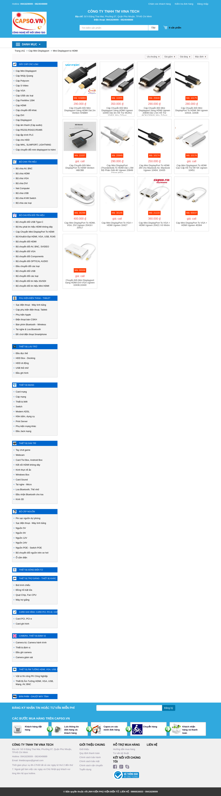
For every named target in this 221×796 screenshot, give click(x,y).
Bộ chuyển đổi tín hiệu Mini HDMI (32, 286)
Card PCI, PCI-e (24, 618)
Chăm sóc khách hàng (159, 4)
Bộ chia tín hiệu (28, 162)
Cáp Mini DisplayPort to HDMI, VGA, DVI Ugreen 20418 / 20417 (79, 225)
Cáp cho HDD (23, 140)
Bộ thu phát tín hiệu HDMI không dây (34, 226)
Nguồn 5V (21, 528)
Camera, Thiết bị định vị (32, 636)
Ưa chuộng (152, 57)
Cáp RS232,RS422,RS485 (29, 130)
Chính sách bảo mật (89, 761)
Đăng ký (168, 708)
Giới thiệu (84, 749)
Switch (19, 406)
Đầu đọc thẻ (22, 353)
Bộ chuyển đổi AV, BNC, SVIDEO (32, 246)
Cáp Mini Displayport (38, 50)
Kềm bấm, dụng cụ (25, 416)
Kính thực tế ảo (23, 469)
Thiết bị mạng (26, 385)
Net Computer (23, 188)
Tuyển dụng (85, 769)
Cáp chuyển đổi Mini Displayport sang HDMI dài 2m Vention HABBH (80, 110)
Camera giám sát (24, 657)
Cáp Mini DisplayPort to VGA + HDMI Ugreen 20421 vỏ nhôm (154, 224)
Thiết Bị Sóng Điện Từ (31, 570)
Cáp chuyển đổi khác (26, 110)
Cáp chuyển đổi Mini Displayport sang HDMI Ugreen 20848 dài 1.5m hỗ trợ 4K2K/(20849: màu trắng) (154, 111)
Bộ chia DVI (22, 183)
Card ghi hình (22, 623)
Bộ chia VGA (22, 178)
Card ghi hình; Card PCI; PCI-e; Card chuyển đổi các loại (38, 612)
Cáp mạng (21, 396)
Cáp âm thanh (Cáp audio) (29, 125)
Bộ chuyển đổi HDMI (26, 241)
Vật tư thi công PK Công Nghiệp (32, 676)
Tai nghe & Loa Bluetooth (28, 329)
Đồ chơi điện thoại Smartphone (31, 334)
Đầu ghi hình (22, 373)
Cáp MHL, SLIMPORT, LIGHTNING (33, 144)
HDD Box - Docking (25, 358)
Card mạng (21, 391)
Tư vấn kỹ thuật (121, 753)
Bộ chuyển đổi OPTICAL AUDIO (32, 261)
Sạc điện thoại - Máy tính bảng (31, 305)
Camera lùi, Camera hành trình (31, 642)
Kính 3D (20, 499)
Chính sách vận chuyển (91, 765)
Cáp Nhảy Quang (24, 75)
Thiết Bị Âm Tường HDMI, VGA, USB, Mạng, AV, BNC (35, 683)
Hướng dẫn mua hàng (124, 749)
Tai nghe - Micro (24, 484)
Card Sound (22, 479)
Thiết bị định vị (23, 647)
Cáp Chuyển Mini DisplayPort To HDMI (35, 231)
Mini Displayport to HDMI (65, 50)
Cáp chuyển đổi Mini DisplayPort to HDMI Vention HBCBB (79, 168)
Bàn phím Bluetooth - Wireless (31, 324)
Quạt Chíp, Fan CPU (26, 595)
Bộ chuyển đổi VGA (26, 251)
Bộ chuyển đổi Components (30, 256)
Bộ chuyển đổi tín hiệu (32, 215)
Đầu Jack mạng (23, 431)
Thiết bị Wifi (21, 401)
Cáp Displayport (24, 120)
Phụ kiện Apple (23, 314)
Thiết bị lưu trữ (28, 346)
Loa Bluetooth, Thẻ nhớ (27, 489)
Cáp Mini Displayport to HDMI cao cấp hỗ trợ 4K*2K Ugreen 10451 (191, 168)
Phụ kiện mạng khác (26, 426)
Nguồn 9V (21, 533)
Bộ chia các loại (24, 203)
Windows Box (22, 474)
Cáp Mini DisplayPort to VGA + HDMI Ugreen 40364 (191, 224)
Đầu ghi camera (24, 652)
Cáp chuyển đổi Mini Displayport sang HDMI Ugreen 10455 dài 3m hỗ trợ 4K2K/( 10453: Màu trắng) (117, 111)
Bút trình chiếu (23, 585)
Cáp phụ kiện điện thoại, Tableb (31, 309)
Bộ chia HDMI (23, 173)
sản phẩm (174, 27)
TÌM (153, 27)
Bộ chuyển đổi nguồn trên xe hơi (32, 552)
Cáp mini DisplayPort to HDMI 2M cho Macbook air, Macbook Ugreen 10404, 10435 (154, 168)
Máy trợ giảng (22, 599)
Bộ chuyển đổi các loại (27, 276)
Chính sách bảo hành (90, 757)
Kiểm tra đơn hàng (184, 4)
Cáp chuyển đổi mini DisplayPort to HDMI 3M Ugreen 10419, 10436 (191, 110)
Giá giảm (168, 57)
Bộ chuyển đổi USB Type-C (29, 222)
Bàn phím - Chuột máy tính (34, 696)
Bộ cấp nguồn (27, 511)
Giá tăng (184, 57)
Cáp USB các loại (24, 95)
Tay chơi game (23, 450)
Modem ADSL (23, 411)
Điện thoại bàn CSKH (26, 319)
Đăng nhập (202, 4)
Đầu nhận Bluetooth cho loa (29, 494)
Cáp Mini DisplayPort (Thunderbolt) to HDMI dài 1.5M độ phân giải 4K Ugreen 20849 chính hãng (117, 168)
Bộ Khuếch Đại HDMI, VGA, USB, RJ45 (35, 236)
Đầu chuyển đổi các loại (28, 266)
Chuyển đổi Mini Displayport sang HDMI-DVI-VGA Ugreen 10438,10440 (80, 282)
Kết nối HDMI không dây (28, 465)
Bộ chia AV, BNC (24, 168)
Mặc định (199, 57)
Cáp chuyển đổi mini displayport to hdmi (36, 149)
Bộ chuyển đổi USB (25, 271)
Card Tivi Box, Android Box (29, 460)
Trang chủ (20, 50)
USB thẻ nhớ (22, 368)
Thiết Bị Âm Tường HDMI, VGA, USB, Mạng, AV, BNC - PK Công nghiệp (38, 669)
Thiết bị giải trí (27, 443)
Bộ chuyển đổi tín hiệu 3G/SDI (31, 281)
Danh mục (31, 44)
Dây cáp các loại (28, 64)
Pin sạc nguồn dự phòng (28, 518)
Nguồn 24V (21, 542)
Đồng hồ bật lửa (24, 590)
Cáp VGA (20, 90)
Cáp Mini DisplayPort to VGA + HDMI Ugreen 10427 (117, 224)
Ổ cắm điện (21, 557)
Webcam (20, 455)
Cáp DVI (20, 115)
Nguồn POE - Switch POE (29, 547)
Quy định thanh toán (89, 753)
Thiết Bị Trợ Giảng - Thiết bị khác (37, 578)
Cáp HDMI (21, 105)
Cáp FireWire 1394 (25, 100)
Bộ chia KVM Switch (26, 198)
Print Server (22, 421)
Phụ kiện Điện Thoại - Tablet (34, 298)
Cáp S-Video (22, 85)
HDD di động (22, 363)
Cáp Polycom (22, 80)
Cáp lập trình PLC (24, 135)
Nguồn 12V (21, 538)
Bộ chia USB (22, 193)
